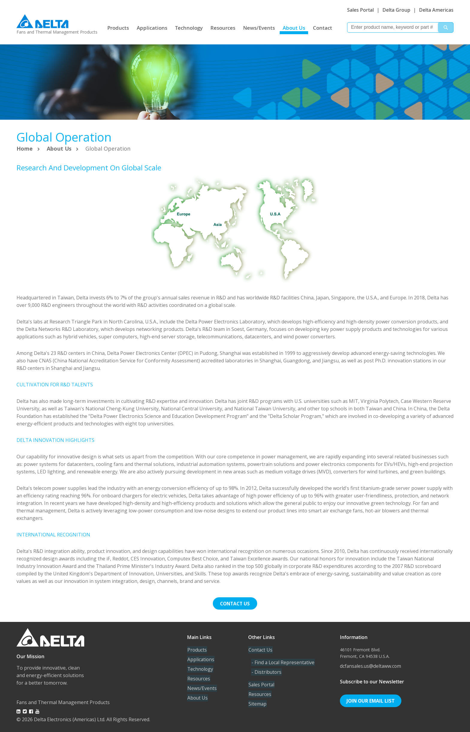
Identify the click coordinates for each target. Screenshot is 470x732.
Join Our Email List (371, 700)
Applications (152, 27)
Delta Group (396, 10)
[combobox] (400, 27)
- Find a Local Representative (283, 662)
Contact (322, 27)
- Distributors (266, 671)
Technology (189, 27)
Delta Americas (436, 10)
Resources (222, 27)
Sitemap (257, 703)
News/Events (259, 27)
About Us (294, 27)
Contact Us (260, 649)
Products (118, 27)
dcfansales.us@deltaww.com (371, 665)
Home (25, 148)
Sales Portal (360, 10)
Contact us (235, 603)
